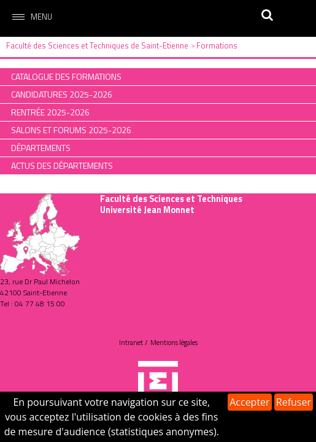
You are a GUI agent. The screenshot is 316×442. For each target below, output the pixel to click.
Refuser (293, 402)
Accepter (249, 402)
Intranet (131, 342)
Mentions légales (174, 342)
